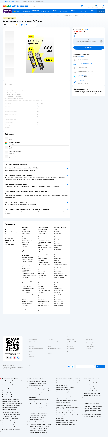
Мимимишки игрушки (43, 262)
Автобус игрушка (26, 292)
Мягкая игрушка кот (58, 301)
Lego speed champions (43, 305)
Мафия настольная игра (59, 273)
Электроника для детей (27, 15)
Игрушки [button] (7, 234)
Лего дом (40, 310)
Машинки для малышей (43, 235)
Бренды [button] (7, 227)
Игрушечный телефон (43, 251)
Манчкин (56, 247)
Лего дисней (57, 243)
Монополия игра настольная (60, 275)
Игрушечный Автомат (27, 261)
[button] (101, 11)
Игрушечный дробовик (27, 257)
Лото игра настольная (59, 277)
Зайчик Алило (25, 242)
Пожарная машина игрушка (28, 294)
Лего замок (56, 231)
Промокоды (31, 346)
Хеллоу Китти (41, 268)
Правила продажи (32, 344)
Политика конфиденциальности (35, 348)
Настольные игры (58, 245)
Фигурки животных (42, 253)
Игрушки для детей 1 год (43, 254)
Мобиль (24, 307)
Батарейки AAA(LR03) (62, 15)
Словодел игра (57, 262)
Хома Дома (24, 246)
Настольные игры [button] (9, 240)
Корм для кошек (89, 341)
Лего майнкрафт (42, 275)
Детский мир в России (8, 368)
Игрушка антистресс (43, 227)
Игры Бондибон (58, 268)
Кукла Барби (57, 282)
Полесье (24, 229)
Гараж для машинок (26, 286)
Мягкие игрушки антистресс (60, 303)
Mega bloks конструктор (60, 240)
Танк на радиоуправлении (28, 282)
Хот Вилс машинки (26, 268)
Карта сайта (31, 356)
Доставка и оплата (32, 339)
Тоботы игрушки (26, 233)
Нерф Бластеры (25, 255)
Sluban (55, 229)
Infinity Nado (25, 235)
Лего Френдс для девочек (60, 227)
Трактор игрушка (26, 290)
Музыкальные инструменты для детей (44, 243)
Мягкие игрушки (58, 296)
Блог (68, 350)
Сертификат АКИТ (32, 353)
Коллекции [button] (8, 236)
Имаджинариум (58, 249)
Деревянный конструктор (44, 297)
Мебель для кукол (58, 294)
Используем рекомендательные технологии (13, 367)
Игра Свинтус (57, 271)
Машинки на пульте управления (26, 271)
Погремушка (25, 305)
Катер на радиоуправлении (28, 296)
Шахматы (56, 260)
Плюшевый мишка (58, 297)
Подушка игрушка (58, 305)
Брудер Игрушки (26, 250)
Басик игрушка (57, 299)
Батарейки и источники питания (44, 15)
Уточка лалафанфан (42, 258)
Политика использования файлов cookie (36, 350)
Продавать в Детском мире (34, 341)
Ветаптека (88, 348)
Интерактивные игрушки (44, 240)
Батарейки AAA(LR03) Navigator (77, 15)
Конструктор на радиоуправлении (58, 237)
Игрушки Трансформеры (44, 264)
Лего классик (57, 241)
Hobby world (57, 251)
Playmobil (24, 248)
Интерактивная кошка (59, 307)
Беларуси (22, 368)
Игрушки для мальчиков (27, 310)
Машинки (24, 266)
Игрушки (24, 297)
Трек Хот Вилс (25, 279)
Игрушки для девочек (27, 303)
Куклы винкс (57, 292)
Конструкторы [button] (9, 238)
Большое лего (57, 233)
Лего (39, 269)
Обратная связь (32, 354)
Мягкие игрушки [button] (9, 244)
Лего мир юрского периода (44, 296)
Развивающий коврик (43, 245)
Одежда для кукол (58, 288)
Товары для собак (90, 343)
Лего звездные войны (43, 279)
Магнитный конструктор (44, 290)
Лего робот (41, 299)
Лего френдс (41, 288)
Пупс (55, 286)
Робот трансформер (42, 229)
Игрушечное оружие (27, 265)
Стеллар (24, 237)
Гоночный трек (25, 277)
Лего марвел (41, 286)
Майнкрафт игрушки (43, 238)
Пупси (23, 251)
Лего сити (40, 277)
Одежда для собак (90, 346)
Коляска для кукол (58, 290)
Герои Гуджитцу (25, 244)
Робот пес (40, 249)
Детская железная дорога (28, 273)
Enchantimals (25, 227)
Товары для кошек (90, 339)
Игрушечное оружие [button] (10, 230)
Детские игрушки (13, 15)
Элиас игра (56, 269)
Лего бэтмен (41, 260)
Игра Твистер (57, 256)
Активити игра (57, 258)
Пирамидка (40, 237)
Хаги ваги (40, 256)
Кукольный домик (58, 284)
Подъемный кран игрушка (28, 288)
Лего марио (41, 292)
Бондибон (24, 253)
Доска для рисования (59, 253)
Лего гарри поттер (42, 281)
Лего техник (41, 282)
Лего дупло (40, 284)
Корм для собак (89, 344)
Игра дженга (57, 254)
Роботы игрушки (42, 231)
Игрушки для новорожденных (45, 247)
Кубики (24, 299)
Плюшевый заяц (58, 309)
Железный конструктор (43, 301)
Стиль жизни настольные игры (61, 266)
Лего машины (57, 235)
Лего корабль (41, 309)
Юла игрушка (25, 309)
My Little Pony (25, 238)
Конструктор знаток (43, 307)
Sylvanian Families (26, 231)
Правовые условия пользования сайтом (22, 365)
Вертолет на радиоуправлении (29, 275)
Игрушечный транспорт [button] (11, 232)
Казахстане (16, 368)
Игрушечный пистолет (27, 259)
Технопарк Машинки (27, 240)
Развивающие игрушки (27, 301)
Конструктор (41, 273)
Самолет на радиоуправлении (29, 281)
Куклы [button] (6, 242)
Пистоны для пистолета (27, 263)
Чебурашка (40, 266)
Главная (5, 15)
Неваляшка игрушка (42, 233)
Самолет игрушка (26, 284)
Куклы (55, 281)
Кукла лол (56, 279)
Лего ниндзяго (41, 271)
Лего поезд (40, 294)
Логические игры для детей (60, 264)
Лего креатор (41, 303)
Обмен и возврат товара (34, 343)
